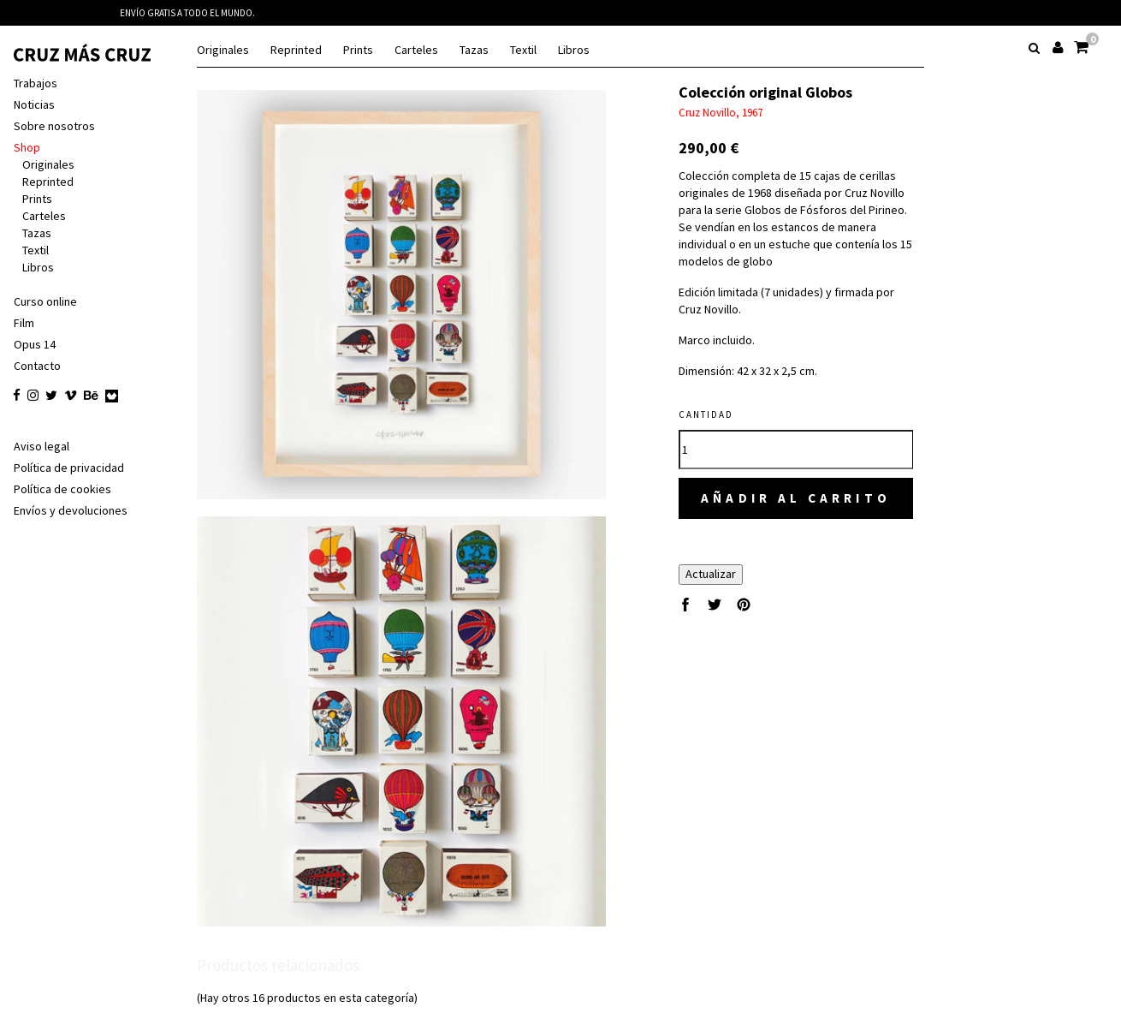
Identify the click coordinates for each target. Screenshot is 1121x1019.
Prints (358, 50)
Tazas (474, 50)
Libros (574, 50)
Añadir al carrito (814, 482)
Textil (523, 50)
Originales (223, 50)
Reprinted (296, 50)
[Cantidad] (814, 432)
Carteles (416, 50)
